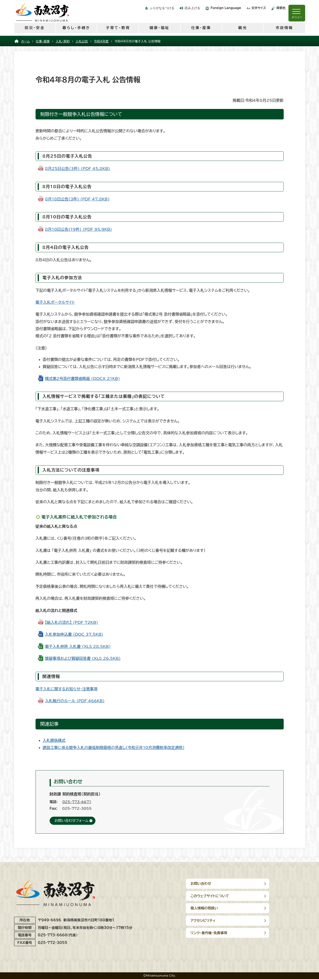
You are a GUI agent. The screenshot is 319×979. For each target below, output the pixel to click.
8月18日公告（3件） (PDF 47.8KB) (77, 199)
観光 (242, 28)
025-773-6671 (76, 802)
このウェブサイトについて (270, 883)
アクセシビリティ (264, 896)
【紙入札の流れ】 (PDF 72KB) (71, 622)
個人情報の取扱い (204, 896)
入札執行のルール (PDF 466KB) (75, 701)
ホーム (25, 41)
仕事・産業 (201, 28)
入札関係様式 (54, 740)
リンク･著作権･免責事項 (209, 908)
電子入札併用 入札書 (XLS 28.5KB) (78, 646)
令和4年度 (101, 41)
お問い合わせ (201, 883)
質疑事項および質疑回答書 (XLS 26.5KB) (83, 658)
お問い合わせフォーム (72, 820)
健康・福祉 (159, 28)
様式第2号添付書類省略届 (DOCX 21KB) (82, 378)
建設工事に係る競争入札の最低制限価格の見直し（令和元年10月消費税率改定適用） (114, 747)
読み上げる (192, 8)
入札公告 (82, 41)
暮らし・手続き (76, 28)
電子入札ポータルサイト (55, 302)
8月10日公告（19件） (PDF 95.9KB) (78, 229)
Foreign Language (225, 8)
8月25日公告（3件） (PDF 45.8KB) (77, 168)
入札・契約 (62, 41)
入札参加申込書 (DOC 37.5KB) (74, 634)
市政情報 (284, 28)
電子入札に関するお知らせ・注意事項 (67, 689)
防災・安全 (35, 28)
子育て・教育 (118, 28)
